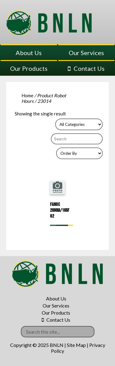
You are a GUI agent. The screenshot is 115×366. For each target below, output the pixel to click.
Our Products (29, 68)
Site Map (76, 345)
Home (27, 95)
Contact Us (89, 68)
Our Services (86, 52)
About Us (29, 52)
